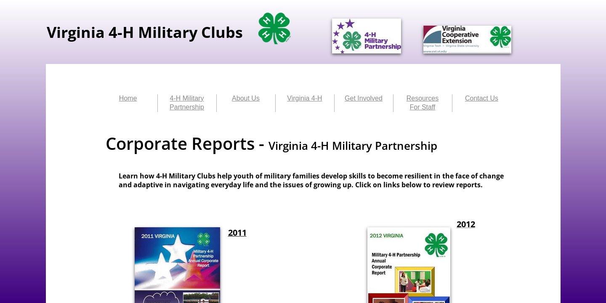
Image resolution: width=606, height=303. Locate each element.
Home (128, 98)
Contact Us (481, 98)
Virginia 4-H (304, 98)
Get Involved (364, 98)
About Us (246, 98)
